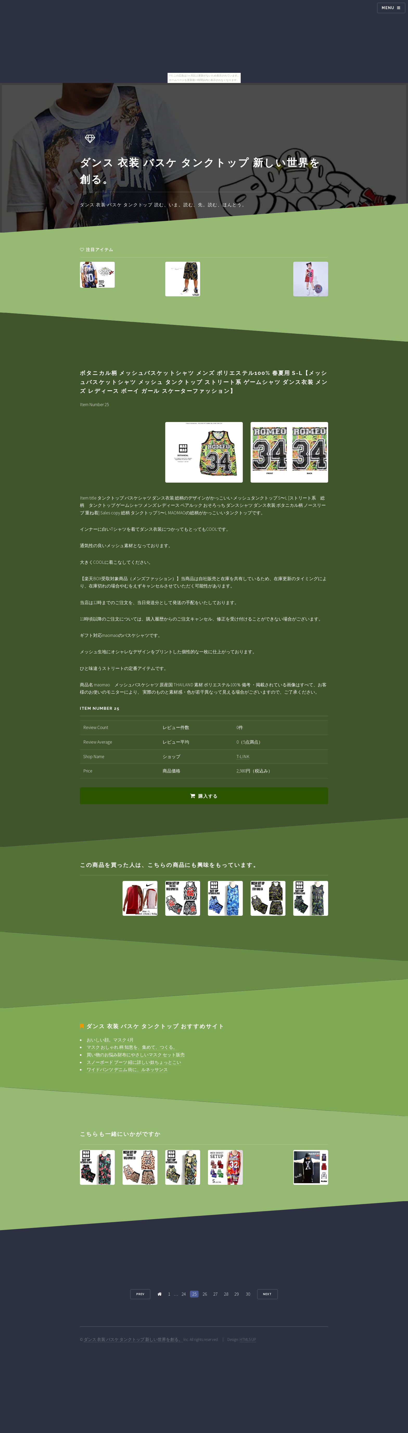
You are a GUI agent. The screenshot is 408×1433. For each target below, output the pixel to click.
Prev (140, 1294)
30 (248, 1294)
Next (267, 1294)
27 (215, 1294)
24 (184, 1294)
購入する (208, 796)
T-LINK (243, 756)
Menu (388, 8)
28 (226, 1294)
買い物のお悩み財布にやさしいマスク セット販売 (136, 1055)
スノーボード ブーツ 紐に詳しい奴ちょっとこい (134, 1062)
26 (205, 1294)
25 (194, 1294)
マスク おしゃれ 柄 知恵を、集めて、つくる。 (132, 1047)
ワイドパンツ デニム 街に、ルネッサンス (127, 1069)
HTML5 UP (248, 1339)
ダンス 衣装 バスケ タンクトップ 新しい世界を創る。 (133, 1339)
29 (236, 1294)
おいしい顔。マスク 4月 (110, 1040)
